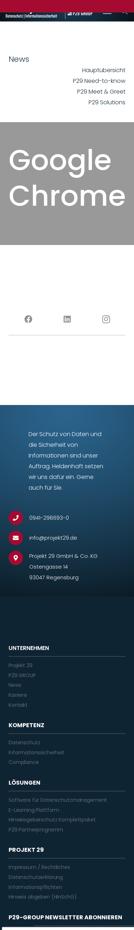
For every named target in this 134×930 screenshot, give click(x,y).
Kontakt (18, 705)
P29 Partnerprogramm (36, 829)
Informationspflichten (35, 887)
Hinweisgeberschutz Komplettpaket (52, 819)
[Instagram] (105, 319)
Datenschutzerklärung (36, 877)
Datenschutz (24, 742)
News (15, 685)
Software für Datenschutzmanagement (58, 800)
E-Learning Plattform (34, 810)
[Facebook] (28, 319)
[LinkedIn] (67, 319)
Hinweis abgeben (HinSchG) (43, 896)
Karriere (18, 695)
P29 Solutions (107, 102)
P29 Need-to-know (99, 81)
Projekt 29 (21, 665)
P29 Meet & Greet (101, 92)
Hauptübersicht (103, 70)
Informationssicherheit (36, 752)
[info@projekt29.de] (19, 538)
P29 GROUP (22, 675)
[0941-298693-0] (19, 518)
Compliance (24, 762)
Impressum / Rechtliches (39, 867)
